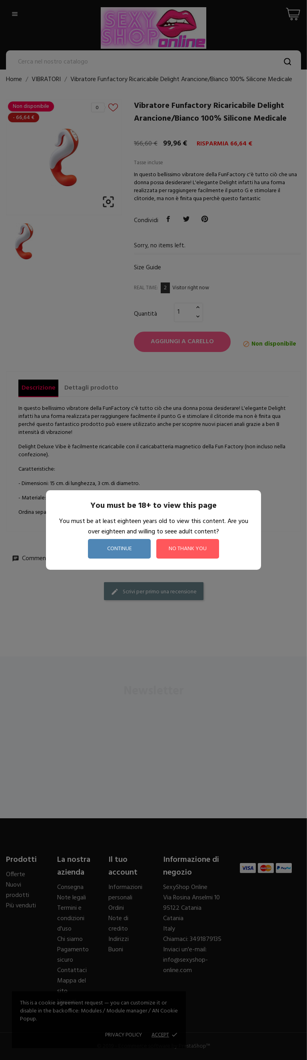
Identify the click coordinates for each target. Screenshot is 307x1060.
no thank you (188, 548)
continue (119, 548)
